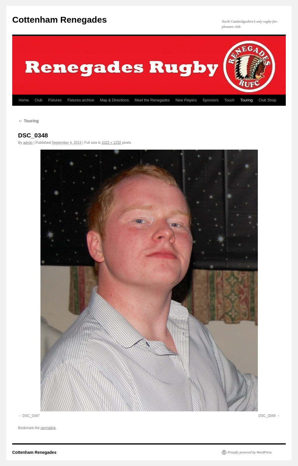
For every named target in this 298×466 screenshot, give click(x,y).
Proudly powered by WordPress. (250, 452)
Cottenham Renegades (59, 19)
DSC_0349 (267, 416)
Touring (246, 100)
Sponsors (211, 100)
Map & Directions (114, 100)
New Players (186, 100)
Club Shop (267, 100)
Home (24, 100)
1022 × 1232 (111, 143)
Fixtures (54, 100)
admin (28, 143)
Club (38, 100)
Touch (229, 100)
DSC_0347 (31, 416)
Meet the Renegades (152, 100)
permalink (48, 428)
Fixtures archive (81, 100)
